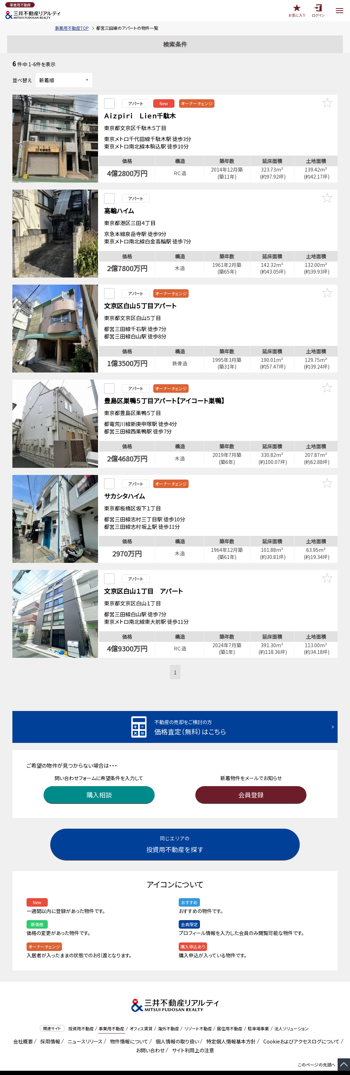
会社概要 (22, 1027)
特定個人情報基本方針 (230, 1027)
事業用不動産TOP (72, 28)
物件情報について (128, 1027)
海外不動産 (168, 1015)
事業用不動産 (111, 1015)
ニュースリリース (84, 1027)
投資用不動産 (81, 1015)
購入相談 (99, 781)
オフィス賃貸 (141, 1015)
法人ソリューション (291, 1015)
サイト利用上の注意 (192, 1036)
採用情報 (49, 1027)
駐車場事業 (258, 1015)
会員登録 (251, 781)
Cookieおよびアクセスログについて (300, 1027)
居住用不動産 (229, 1015)
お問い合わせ (150, 1036)
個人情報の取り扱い (176, 1027)
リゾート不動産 (198, 1015)
